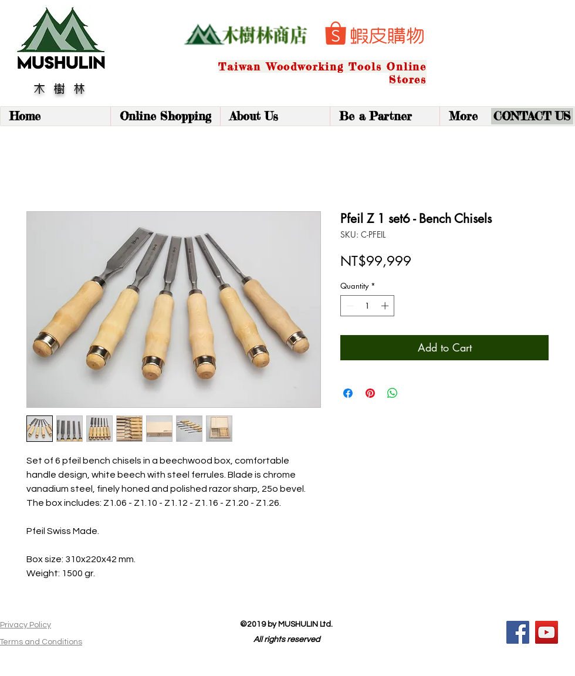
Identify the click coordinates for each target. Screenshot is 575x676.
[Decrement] (349, 306)
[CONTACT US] (532, 116)
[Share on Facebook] (348, 393)
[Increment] (386, 306)
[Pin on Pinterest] (370, 393)
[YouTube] (546, 632)
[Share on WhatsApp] (392, 393)
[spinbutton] (367, 306)
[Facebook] (517, 632)
